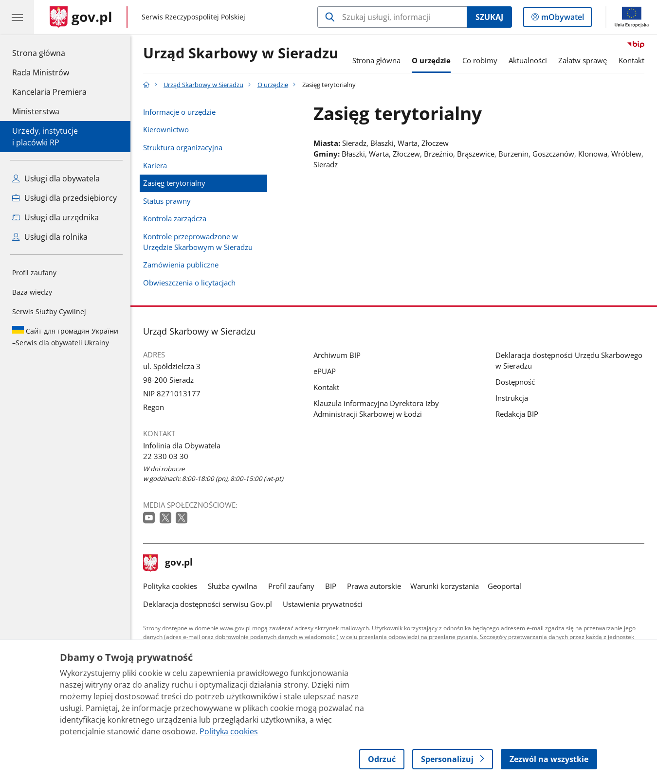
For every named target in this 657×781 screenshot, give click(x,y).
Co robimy (479, 60)
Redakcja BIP (516, 414)
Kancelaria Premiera (49, 92)
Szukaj (489, 17)
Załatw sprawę (582, 60)
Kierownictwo (166, 129)
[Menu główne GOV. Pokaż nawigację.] (17, 17)
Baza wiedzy (32, 292)
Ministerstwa (35, 111)
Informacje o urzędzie (179, 112)
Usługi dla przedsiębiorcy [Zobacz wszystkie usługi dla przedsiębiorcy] (64, 198)
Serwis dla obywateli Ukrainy (65, 336)
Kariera (155, 165)
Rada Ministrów (40, 72)
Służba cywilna (232, 586)
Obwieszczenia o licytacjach (189, 282)
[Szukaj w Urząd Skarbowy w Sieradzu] (392, 17)
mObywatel (561, 19)
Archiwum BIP (337, 355)
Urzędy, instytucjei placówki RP (45, 136)
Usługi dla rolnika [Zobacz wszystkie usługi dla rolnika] (50, 236)
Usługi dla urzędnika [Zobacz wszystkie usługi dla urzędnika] (55, 217)
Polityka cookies (170, 586)
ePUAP (324, 371)
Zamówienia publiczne (181, 264)
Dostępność (515, 382)
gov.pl (168, 563)
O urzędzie (431, 60)
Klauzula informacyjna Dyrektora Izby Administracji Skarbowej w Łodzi (376, 408)
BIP (330, 586)
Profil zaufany (34, 272)
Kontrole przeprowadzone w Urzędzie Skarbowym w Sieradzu (198, 241)
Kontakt (631, 60)
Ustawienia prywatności (323, 604)
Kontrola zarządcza (174, 218)
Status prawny (167, 201)
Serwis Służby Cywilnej (49, 311)
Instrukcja (511, 398)
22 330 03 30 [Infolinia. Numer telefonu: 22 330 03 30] (165, 456)
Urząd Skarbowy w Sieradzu (240, 54)
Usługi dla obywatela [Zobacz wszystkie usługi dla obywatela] (56, 178)
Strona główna (49, 52)
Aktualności (528, 60)
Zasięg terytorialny (174, 183)
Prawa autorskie (374, 586)
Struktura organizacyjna (182, 147)
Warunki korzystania (444, 586)
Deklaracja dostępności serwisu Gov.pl (207, 604)
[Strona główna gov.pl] (81, 17)
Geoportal (504, 586)
